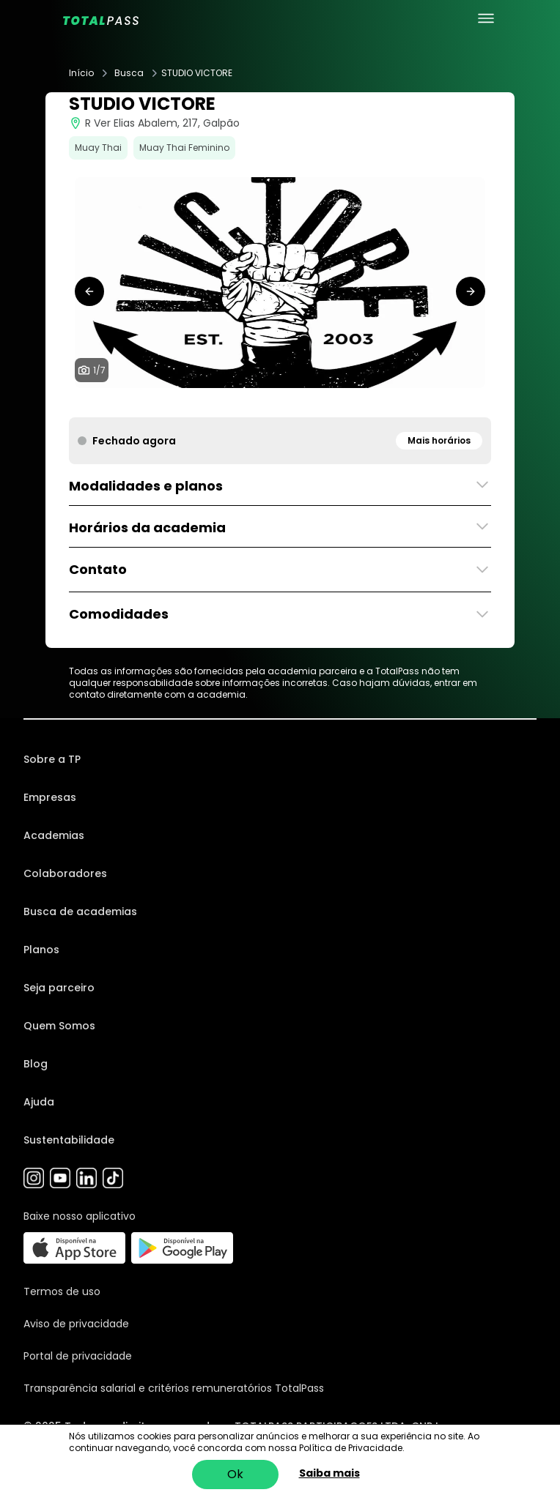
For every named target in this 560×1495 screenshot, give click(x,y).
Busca (129, 73)
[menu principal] (486, 18)
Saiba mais (329, 1473)
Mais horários (439, 440)
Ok (235, 1474)
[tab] (245, 403)
